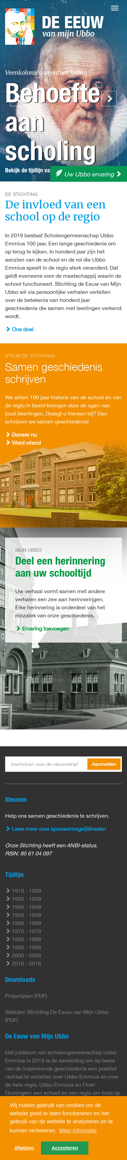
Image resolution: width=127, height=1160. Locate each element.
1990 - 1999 (23, 947)
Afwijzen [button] (24, 1148)
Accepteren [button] (64, 1148)
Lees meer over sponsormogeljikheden (55, 829)
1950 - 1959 (23, 915)
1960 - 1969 (23, 923)
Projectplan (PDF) (26, 996)
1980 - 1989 (23, 939)
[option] (63, 91)
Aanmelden (104, 764)
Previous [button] (18, 98)
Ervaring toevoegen (42, 628)
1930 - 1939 (23, 899)
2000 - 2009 (23, 955)
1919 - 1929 (23, 891)
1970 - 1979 (23, 931)
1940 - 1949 (23, 907)
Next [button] (109, 98)
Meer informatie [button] (78, 1130)
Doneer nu (21, 435)
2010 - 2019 (23, 963)
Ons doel (19, 329)
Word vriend (23, 443)
